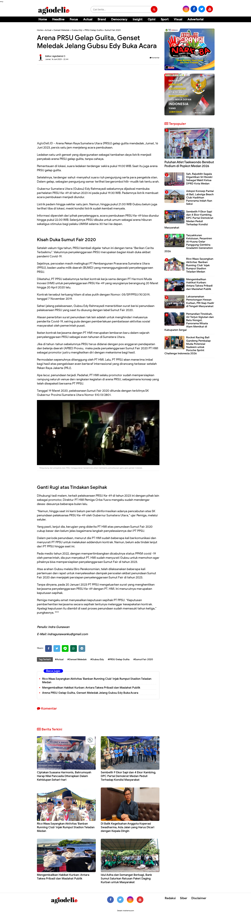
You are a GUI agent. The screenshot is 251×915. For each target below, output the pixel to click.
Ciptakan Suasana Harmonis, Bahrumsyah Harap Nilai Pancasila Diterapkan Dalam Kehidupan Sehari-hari (64, 776)
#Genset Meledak (77, 659)
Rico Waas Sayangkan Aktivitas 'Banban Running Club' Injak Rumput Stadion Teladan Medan (96, 680)
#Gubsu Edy (97, 659)
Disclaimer (198, 898)
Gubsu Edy (77, 30)
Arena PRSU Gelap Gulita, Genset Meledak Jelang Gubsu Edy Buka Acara (90, 693)
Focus (74, 19)
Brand (102, 19)
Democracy (119, 19)
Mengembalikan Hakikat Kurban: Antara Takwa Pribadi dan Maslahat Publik (91, 687)
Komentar (154, 58)
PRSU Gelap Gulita (94, 30)
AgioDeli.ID (45, 143)
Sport (164, 19)
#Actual (59, 659)
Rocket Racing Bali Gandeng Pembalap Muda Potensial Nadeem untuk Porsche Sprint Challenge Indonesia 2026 (187, 345)
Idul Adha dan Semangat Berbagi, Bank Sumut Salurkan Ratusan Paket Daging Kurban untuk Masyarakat (126, 878)
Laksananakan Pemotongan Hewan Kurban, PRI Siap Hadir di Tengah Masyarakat (200, 301)
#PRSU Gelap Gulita (119, 659)
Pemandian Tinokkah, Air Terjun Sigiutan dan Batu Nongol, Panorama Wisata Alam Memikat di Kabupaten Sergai (189, 322)
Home (42, 19)
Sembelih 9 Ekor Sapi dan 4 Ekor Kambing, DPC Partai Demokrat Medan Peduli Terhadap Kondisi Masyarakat (128, 776)
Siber (183, 898)
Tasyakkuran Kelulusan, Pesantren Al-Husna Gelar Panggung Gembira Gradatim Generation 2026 (188, 243)
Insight (137, 19)
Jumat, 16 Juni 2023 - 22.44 (56, 59)
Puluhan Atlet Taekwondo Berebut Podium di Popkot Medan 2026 (189, 164)
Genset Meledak (61, 30)
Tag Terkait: (45, 659)
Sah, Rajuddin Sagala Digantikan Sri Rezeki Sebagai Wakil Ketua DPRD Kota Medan (199, 178)
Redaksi (170, 898)
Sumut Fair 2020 (113, 30)
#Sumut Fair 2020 (143, 659)
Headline (58, 19)
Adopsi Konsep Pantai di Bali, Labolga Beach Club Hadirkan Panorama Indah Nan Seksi (200, 197)
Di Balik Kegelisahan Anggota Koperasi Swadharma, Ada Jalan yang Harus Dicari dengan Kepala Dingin (127, 827)
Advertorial (195, 19)
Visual (178, 19)
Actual (87, 19)
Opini (151, 19)
